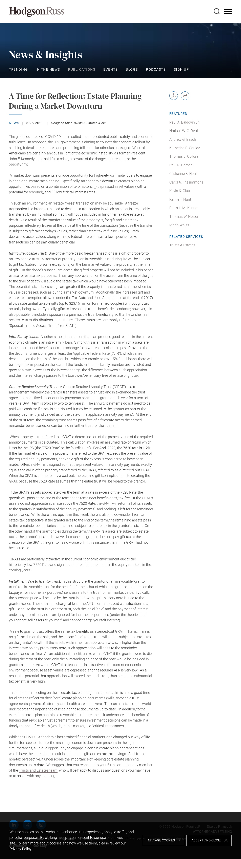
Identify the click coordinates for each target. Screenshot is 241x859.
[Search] (217, 11)
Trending (18, 69)
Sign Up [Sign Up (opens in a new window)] (181, 69)
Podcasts (156, 69)
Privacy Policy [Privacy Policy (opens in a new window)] (20, 849)
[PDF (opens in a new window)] (173, 95)
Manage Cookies (161, 840)
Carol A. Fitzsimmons (186, 182)
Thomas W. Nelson (184, 216)
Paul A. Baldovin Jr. (184, 122)
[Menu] (228, 11)
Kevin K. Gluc (179, 191)
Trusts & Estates (182, 245)
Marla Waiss (179, 225)
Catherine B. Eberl (183, 173)
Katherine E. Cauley (184, 148)
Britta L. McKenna (183, 208)
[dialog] (120, 840)
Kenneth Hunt (180, 199)
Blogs (132, 69)
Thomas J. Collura (183, 156)
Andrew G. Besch (182, 139)
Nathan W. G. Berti (183, 131)
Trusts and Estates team (38, 770)
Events (110, 69)
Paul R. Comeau (182, 165)
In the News (48, 69)
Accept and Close (206, 840)
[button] (185, 95)
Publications (81, 69)
